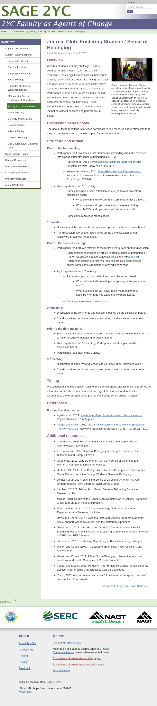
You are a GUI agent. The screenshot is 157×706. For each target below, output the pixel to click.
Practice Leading (17, 67)
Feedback (24, 668)
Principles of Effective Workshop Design (19, 88)
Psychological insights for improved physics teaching (111, 415)
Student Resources (15, 160)
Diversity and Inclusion (20, 118)
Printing (23, 655)
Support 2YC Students (17, 48)
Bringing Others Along (19, 73)
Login (131, 2)
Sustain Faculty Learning (25, 31)
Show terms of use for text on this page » (77, 658)
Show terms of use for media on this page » (78, 664)
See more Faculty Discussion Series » (124, 586)
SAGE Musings (16, 79)
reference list (131, 256)
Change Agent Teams (16, 172)
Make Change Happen (17, 154)
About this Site (27, 643)
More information (61, 670)
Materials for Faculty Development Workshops (21, 98)
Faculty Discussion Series (51, 31)
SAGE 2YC (6, 31)
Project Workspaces (16, 178)
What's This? (25, 692)
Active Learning (16, 112)
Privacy (23, 662)
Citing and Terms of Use (67, 642)
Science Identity (16, 125)
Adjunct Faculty (16, 131)
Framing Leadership (18, 61)
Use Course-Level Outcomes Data (23, 145)
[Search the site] (140, 7)
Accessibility (26, 649)
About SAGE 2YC (14, 185)
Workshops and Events (17, 166)
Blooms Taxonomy (17, 137)
